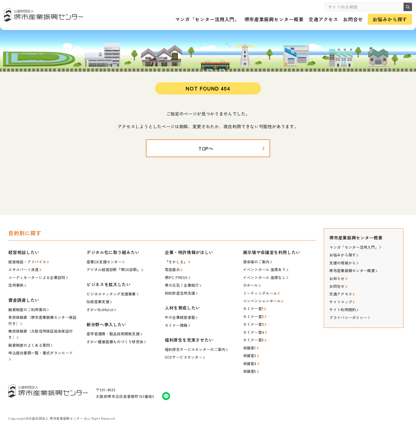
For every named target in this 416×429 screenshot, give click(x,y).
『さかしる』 (175, 266)
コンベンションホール (260, 303)
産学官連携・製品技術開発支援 (111, 335)
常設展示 (172, 273)
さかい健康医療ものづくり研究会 (112, 343)
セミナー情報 (175, 326)
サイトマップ (339, 303)
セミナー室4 (253, 332)
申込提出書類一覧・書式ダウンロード (38, 352)
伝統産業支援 (97, 304)
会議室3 (249, 354)
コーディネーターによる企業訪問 (34, 281)
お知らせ (336, 281)
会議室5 (249, 368)
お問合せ (336, 288)
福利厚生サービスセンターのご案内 (193, 350)
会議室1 (249, 346)
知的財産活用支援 (179, 295)
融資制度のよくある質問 (27, 345)
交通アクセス (339, 295)
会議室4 (249, 361)
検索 (405, 7)
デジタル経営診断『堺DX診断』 (111, 273)
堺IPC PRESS (175, 281)
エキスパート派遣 (22, 273)
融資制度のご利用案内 (26, 312)
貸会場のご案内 (255, 266)
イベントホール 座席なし (263, 281)
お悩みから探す (341, 259)
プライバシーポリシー (347, 317)
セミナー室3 (252, 324)
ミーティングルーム (259, 295)
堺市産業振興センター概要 (350, 273)
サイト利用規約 (341, 310)
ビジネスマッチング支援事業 (109, 297)
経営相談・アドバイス (26, 266)
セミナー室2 (252, 317)
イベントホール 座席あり (263, 273)
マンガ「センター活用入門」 (352, 251)
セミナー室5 (252, 339)
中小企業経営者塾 (179, 319)
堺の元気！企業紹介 (180, 288)
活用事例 (15, 288)
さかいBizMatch (99, 312)
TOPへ (208, 154)
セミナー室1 (252, 310)
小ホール (250, 288)
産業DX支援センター (102, 266)
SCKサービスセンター (182, 357)
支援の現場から (341, 266)
